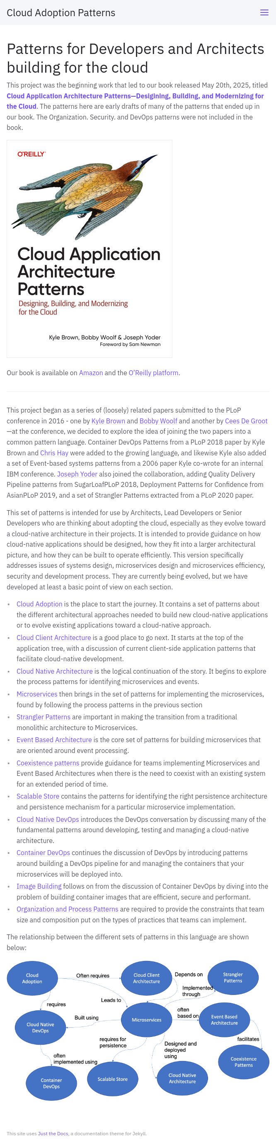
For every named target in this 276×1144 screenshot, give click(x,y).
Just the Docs (53, 1133)
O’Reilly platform (153, 373)
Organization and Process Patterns (68, 909)
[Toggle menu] (264, 12)
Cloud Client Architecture (54, 637)
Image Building (39, 886)
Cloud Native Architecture (55, 671)
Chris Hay (54, 453)
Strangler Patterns (43, 717)
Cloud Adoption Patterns (61, 12)
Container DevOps (43, 852)
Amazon (91, 373)
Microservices (37, 694)
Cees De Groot (246, 421)
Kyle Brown (108, 421)
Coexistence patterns (48, 763)
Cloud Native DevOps (48, 819)
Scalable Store (38, 796)
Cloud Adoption (40, 604)
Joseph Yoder (77, 474)
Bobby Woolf (158, 421)
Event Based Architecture (54, 740)
